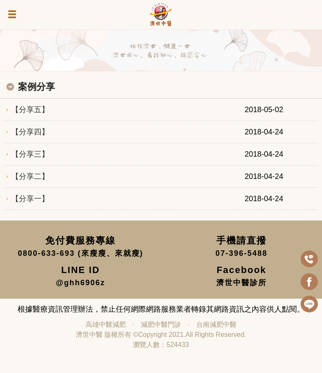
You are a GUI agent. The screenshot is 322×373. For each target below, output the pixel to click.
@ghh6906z (80, 282)
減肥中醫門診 (161, 324)
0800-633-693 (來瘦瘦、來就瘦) (80, 253)
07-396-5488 (241, 253)
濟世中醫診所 (241, 282)
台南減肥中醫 (216, 324)
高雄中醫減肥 (106, 324)
